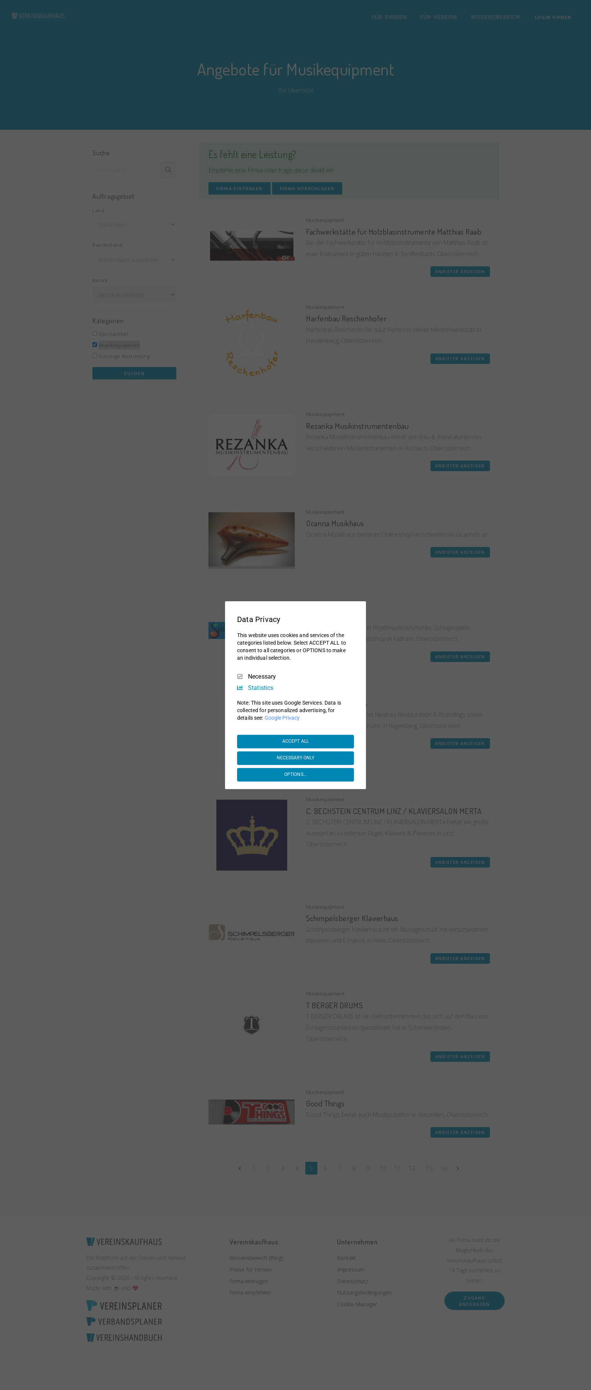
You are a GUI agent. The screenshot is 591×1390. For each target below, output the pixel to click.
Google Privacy (282, 718)
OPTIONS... (295, 774)
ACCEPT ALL (295, 741)
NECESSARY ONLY (296, 757)
